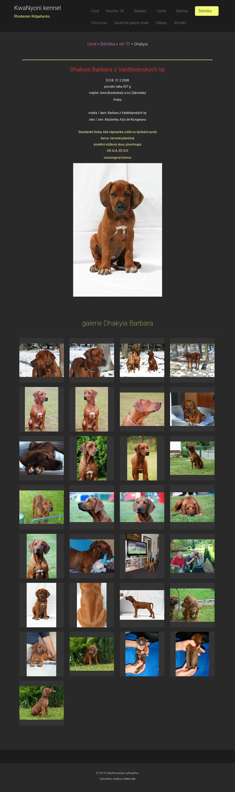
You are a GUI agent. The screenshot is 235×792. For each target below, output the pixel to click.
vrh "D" (124, 44)
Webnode (130, 778)
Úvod (91, 44)
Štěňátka (107, 44)
